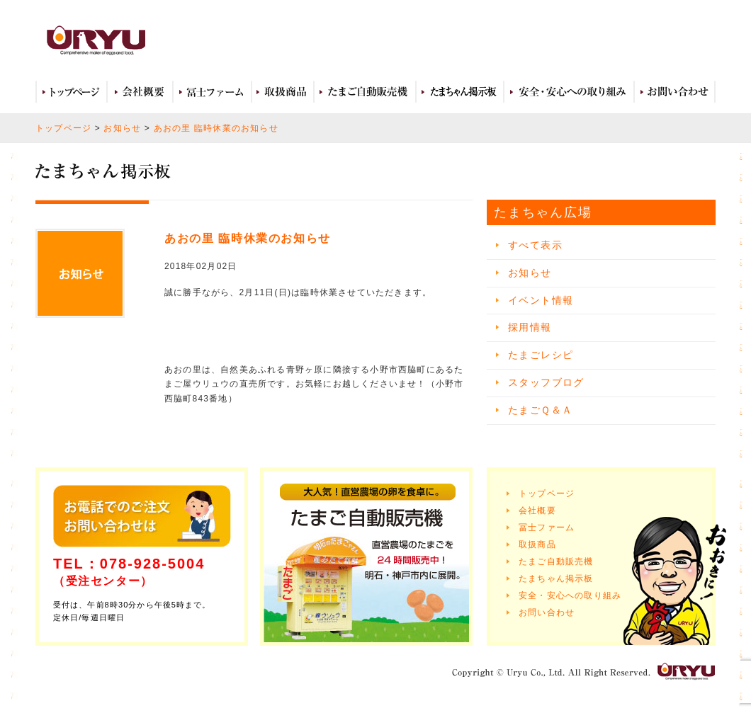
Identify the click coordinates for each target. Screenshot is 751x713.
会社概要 (140, 92)
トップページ (71, 92)
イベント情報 (540, 300)
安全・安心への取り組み (569, 92)
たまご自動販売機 (365, 92)
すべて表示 (535, 245)
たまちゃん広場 (460, 92)
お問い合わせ (675, 92)
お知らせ (122, 128)
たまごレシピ (540, 354)
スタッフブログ (546, 382)
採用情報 (530, 327)
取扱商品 (283, 92)
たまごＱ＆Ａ (540, 410)
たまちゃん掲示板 (556, 578)
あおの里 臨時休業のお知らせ (216, 128)
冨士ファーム (212, 92)
